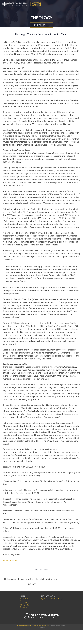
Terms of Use (24, 603)
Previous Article (10, 560)
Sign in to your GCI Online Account (52, 599)
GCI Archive (41, 628)
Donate (32, 584)
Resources (23, 601)
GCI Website (24, 599)
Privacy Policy (25, 605)
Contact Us (24, 607)
